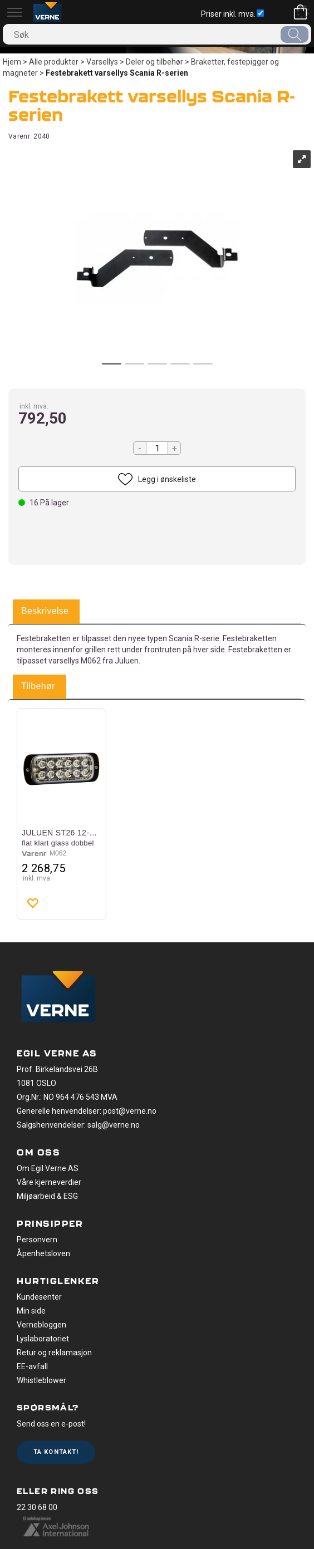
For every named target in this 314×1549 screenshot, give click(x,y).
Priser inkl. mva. (232, 13)
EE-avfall (32, 1366)
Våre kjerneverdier (49, 1182)
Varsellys (102, 61)
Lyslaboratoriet (43, 1338)
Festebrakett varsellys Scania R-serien (117, 72)
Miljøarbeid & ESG (47, 1196)
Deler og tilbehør (154, 61)
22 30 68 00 (37, 1507)
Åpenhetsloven (43, 1253)
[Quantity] (157, 448)
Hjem (12, 61)
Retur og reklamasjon (54, 1352)
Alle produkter (53, 61)
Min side (31, 1310)
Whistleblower (41, 1380)
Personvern (37, 1239)
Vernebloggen (41, 1324)
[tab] (45, 611)
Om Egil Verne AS (47, 1168)
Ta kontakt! (55, 1451)
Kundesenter (39, 1296)
